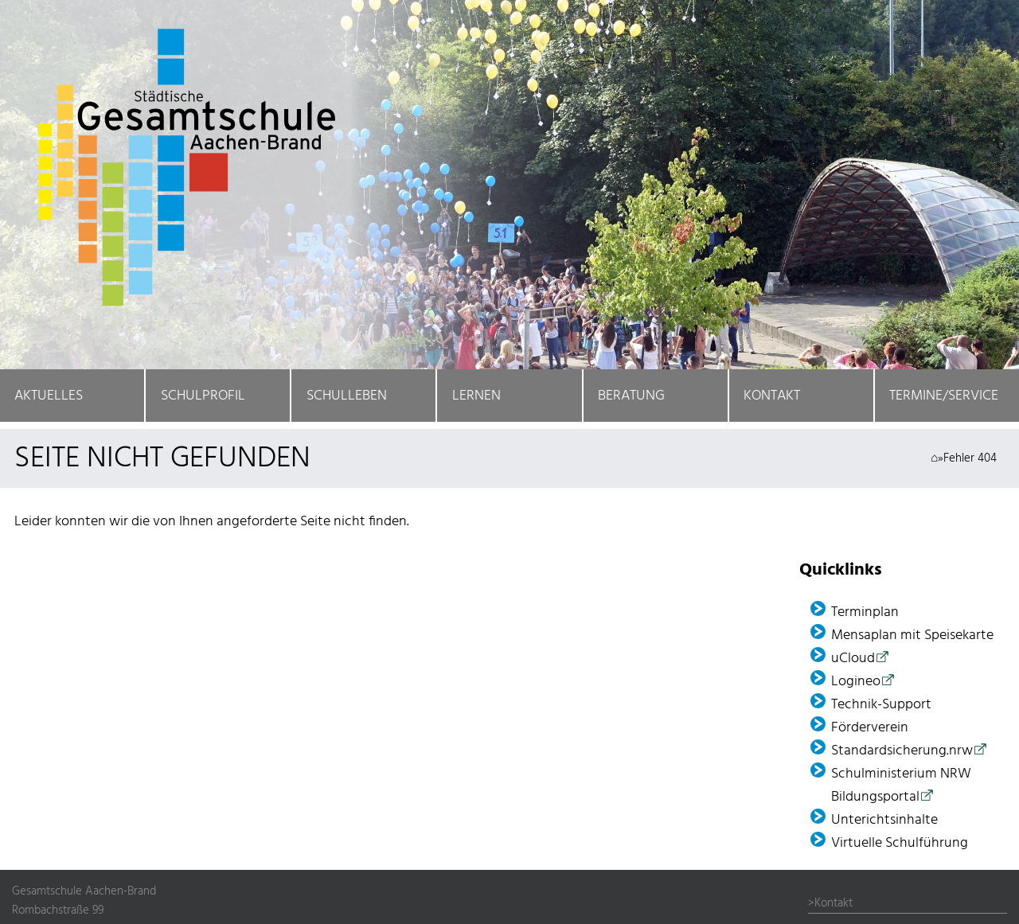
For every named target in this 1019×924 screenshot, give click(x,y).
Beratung (631, 395)
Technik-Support (881, 704)
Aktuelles (48, 395)
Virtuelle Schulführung (899, 843)
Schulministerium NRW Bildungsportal (901, 785)
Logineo (855, 681)
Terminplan (865, 612)
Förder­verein (869, 727)
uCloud (853, 658)
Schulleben (346, 395)
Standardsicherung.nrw (902, 750)
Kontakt (772, 395)
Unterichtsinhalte (884, 820)
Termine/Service (943, 395)
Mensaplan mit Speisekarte (912, 635)
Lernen (476, 395)
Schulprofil (203, 395)
